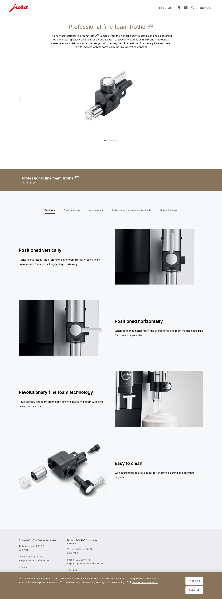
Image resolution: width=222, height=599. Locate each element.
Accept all (194, 580)
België (162, 7)
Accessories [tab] (96, 210)
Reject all (194, 590)
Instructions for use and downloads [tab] (131, 210)
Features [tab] (50, 210)
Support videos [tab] (168, 210)
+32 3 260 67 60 (34, 556)
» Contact (24, 567)
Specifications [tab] (72, 210)
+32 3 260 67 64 (83, 559)
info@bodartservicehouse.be (34, 560)
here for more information (145, 582)
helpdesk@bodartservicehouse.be (85, 563)
